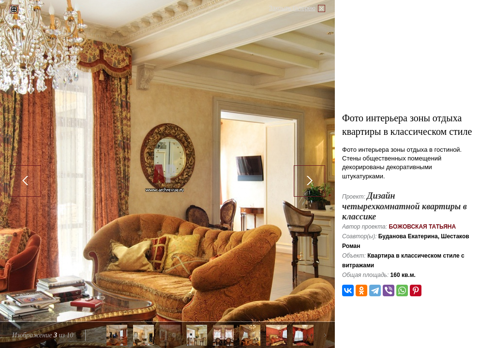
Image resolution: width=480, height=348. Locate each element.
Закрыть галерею (292, 8)
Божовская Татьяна (422, 226)
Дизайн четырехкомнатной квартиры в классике (404, 206)
